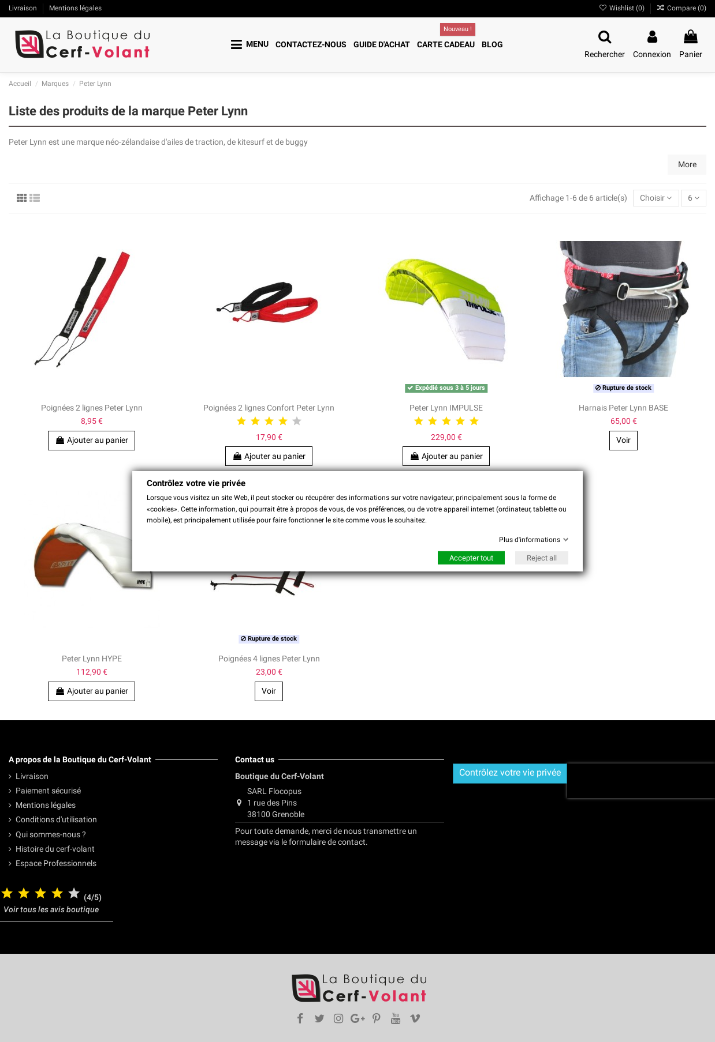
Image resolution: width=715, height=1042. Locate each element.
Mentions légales (46, 805)
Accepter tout (471, 558)
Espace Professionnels (56, 863)
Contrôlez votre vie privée (510, 772)
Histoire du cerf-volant (55, 848)
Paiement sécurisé (48, 790)
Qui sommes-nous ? (51, 834)
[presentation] (641, 780)
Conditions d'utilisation (56, 819)
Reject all (542, 558)
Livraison (32, 776)
